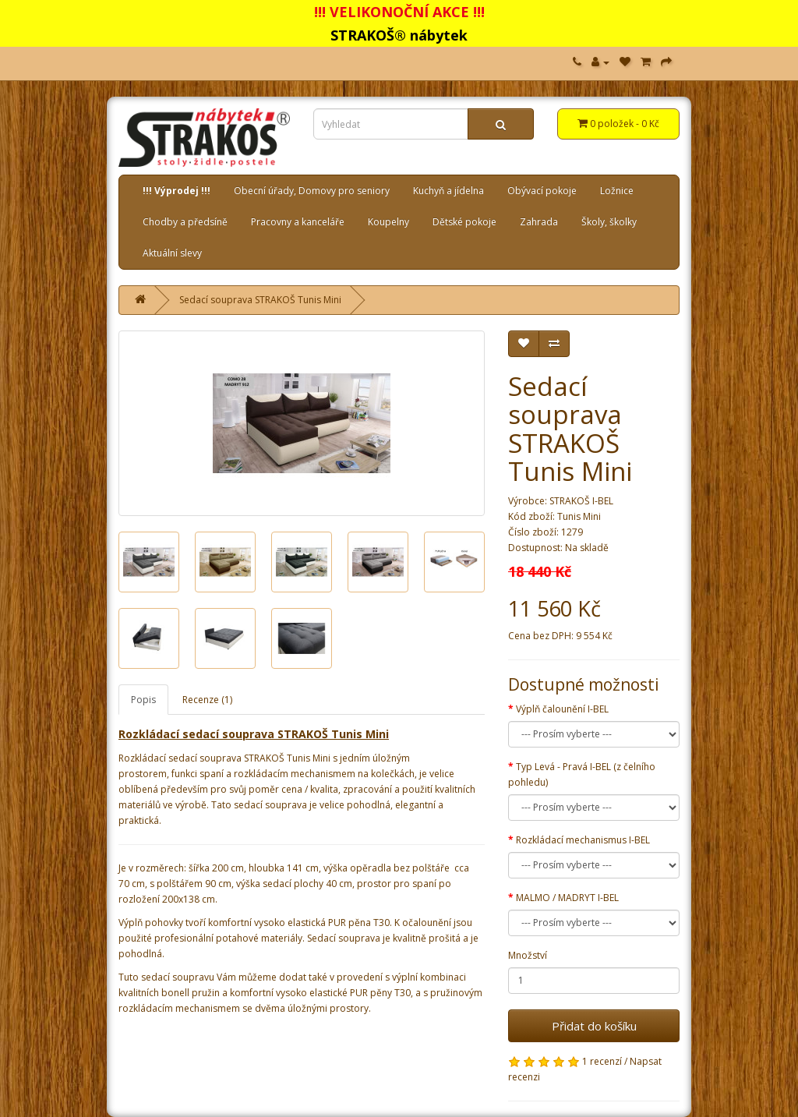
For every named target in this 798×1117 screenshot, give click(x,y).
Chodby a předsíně (185, 221)
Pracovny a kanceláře (297, 221)
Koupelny (388, 221)
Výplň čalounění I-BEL (562, 709)
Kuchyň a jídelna (448, 190)
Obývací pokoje (542, 190)
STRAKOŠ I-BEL (581, 500)
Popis (143, 699)
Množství (527, 955)
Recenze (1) (207, 699)
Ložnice (617, 190)
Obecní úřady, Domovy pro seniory (312, 190)
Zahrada (539, 221)
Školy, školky (609, 221)
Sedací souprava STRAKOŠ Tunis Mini (260, 299)
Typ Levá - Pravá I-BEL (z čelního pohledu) (581, 774)
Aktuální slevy (172, 253)
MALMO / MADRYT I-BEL (567, 897)
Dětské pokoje (464, 221)
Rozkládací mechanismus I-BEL (583, 840)
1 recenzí (602, 1061)
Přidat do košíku (594, 1026)
